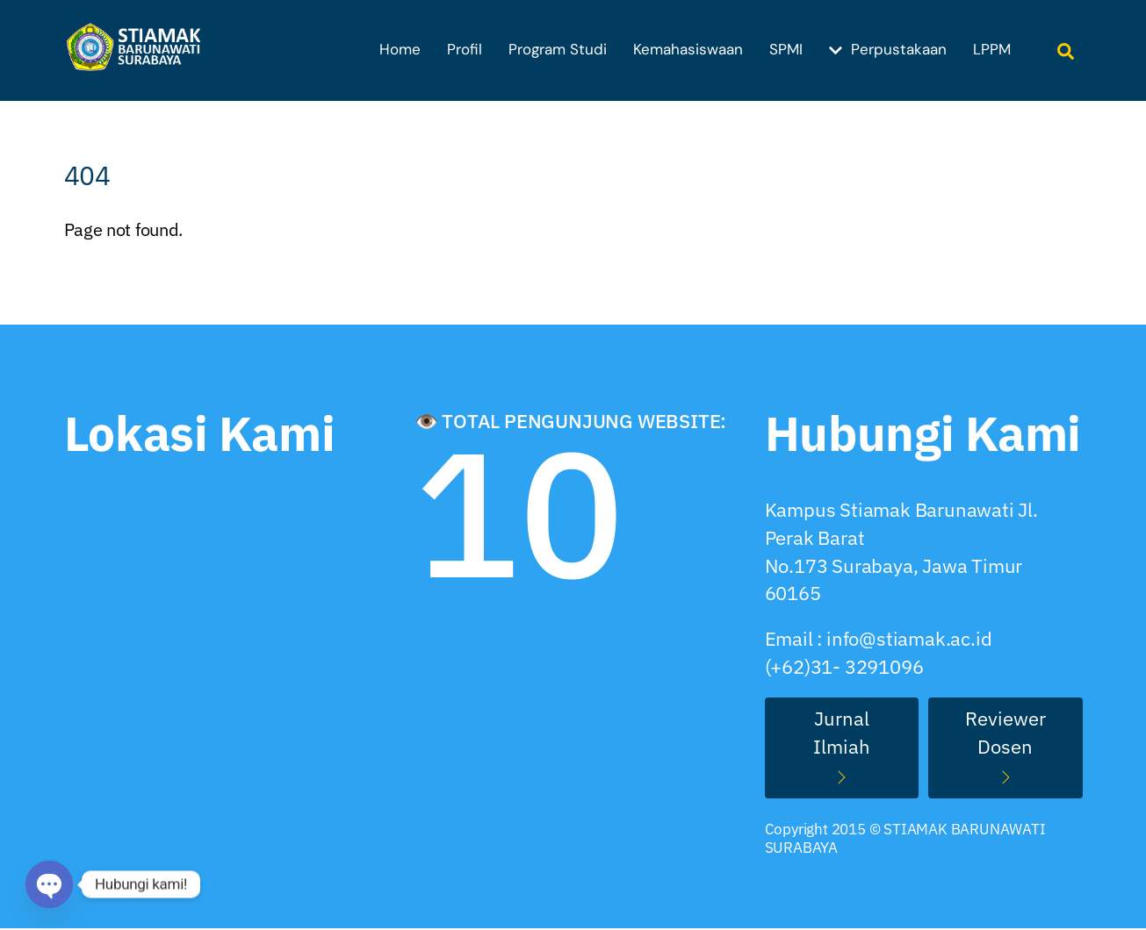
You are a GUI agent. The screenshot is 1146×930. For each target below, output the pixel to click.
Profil (464, 49)
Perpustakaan (888, 49)
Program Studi (557, 49)
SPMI (786, 49)
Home (400, 49)
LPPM (992, 49)
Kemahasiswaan (688, 49)
